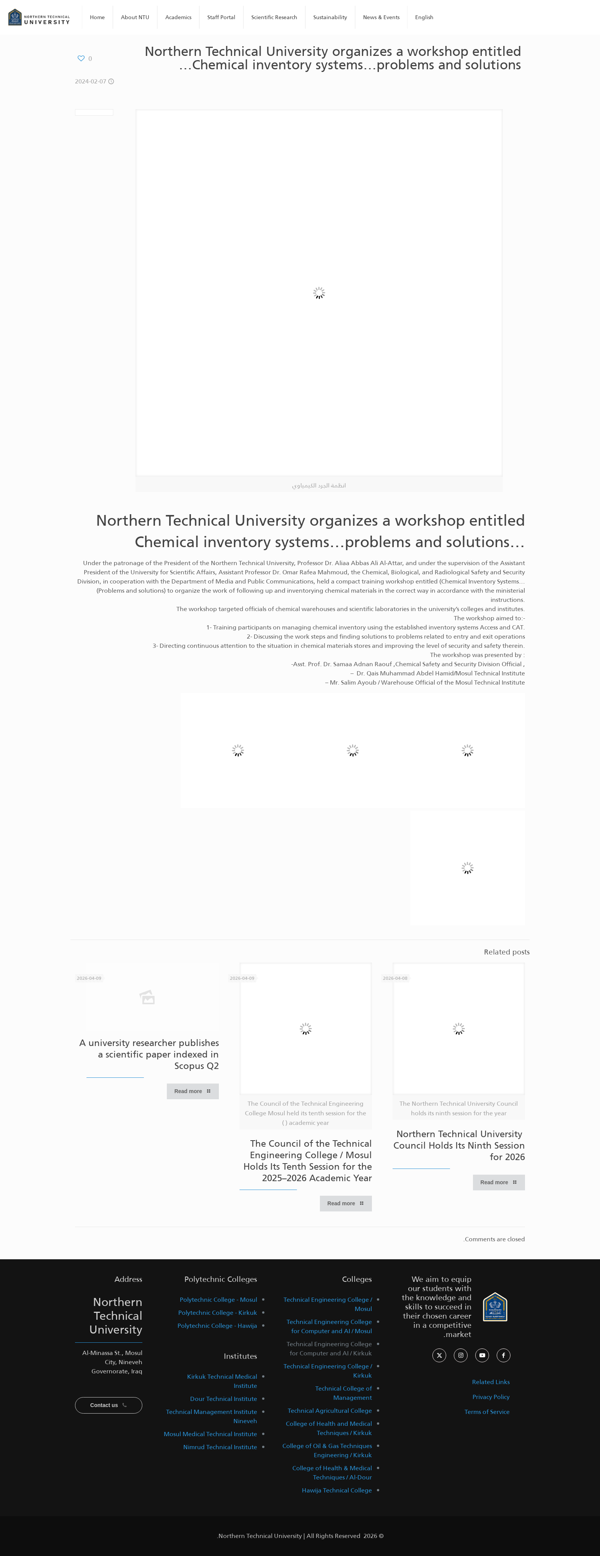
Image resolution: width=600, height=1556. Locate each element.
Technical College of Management (343, 1393)
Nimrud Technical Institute (220, 1447)
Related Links (491, 1382)
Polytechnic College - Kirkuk (217, 1312)
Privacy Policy (491, 1397)
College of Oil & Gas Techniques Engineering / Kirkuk (327, 1450)
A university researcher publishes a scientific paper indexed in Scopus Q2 (149, 1054)
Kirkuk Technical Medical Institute (222, 1381)
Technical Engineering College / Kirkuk (328, 1371)
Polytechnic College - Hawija (217, 1325)
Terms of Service (487, 1412)
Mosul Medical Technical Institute (210, 1434)
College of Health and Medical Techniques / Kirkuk (329, 1428)
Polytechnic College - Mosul (218, 1299)
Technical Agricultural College (330, 1410)
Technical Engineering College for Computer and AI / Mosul (329, 1326)
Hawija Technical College (337, 1490)
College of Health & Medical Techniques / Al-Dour (332, 1472)
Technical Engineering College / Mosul (328, 1304)
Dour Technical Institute (223, 1399)
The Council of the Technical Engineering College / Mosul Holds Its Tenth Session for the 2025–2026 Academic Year (307, 1160)
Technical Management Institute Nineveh (211, 1416)
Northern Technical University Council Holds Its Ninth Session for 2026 (459, 1145)
